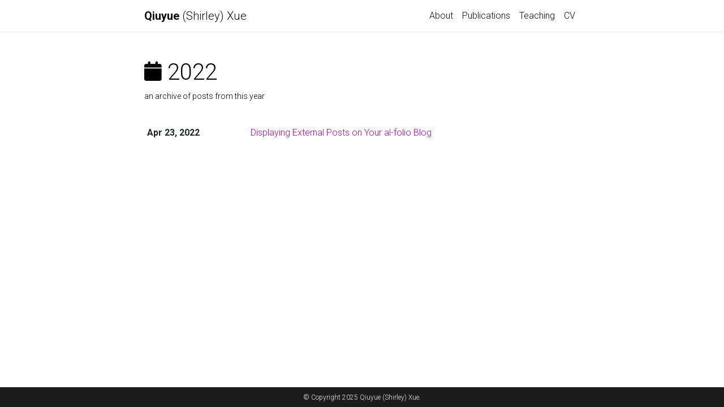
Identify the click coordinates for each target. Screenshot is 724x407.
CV (569, 15)
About (441, 15)
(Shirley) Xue (195, 16)
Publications (486, 15)
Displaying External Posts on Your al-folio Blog (341, 132)
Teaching (537, 15)
